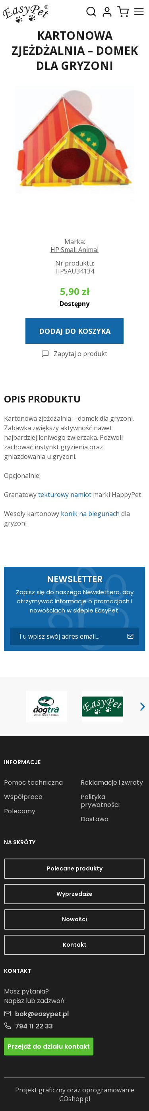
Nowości (74, 919)
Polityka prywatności (100, 800)
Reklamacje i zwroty (112, 782)
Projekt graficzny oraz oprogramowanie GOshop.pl (74, 1094)
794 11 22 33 (34, 1026)
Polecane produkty (75, 868)
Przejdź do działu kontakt (49, 1046)
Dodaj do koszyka (74, 331)
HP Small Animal (74, 249)
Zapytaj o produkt (80, 354)
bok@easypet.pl (42, 1014)
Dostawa (94, 819)
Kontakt (75, 945)
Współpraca (23, 796)
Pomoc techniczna (33, 782)
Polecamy (19, 811)
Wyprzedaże (74, 894)
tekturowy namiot (64, 494)
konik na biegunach (90, 513)
